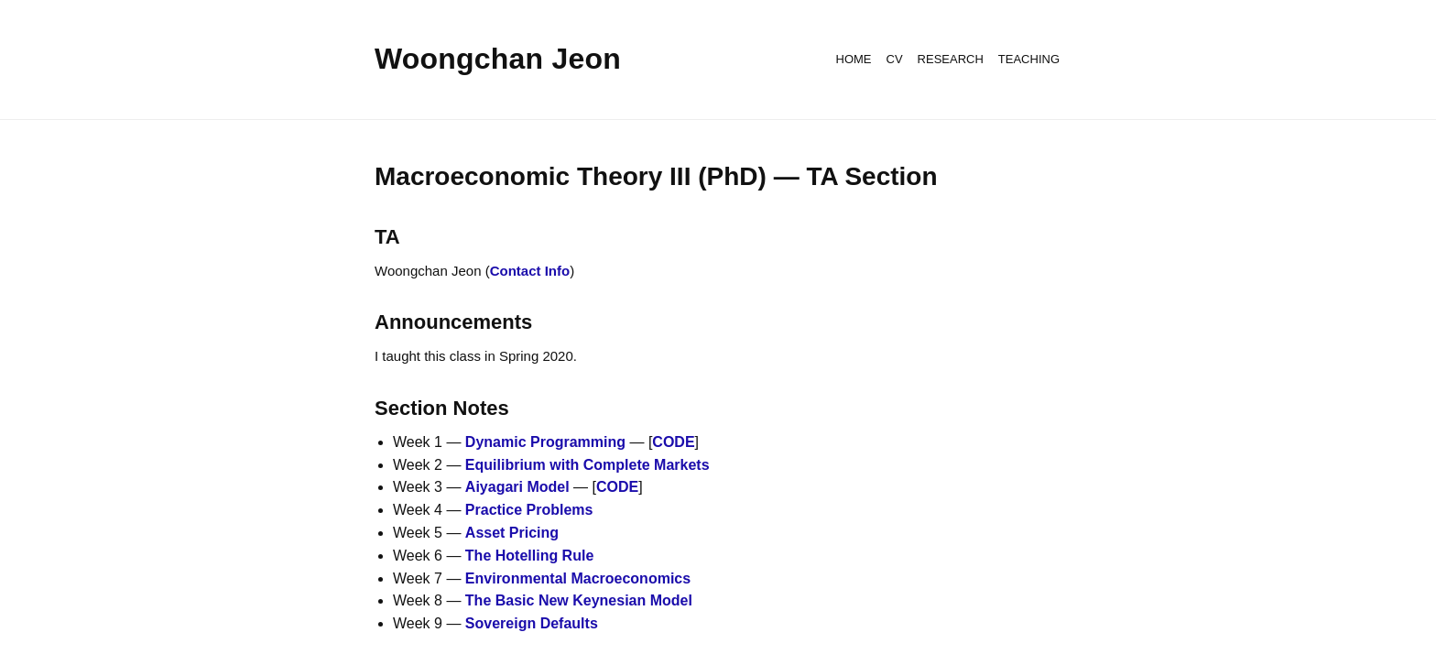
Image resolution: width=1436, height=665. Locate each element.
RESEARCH (951, 59)
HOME (854, 59)
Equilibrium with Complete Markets (587, 465)
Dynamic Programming (545, 442)
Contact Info (530, 270)
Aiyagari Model (517, 487)
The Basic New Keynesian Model (578, 600)
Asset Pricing (512, 532)
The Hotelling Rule (529, 555)
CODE (673, 442)
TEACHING (1029, 59)
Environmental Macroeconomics (578, 578)
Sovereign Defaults (531, 623)
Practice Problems (529, 510)
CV (895, 59)
